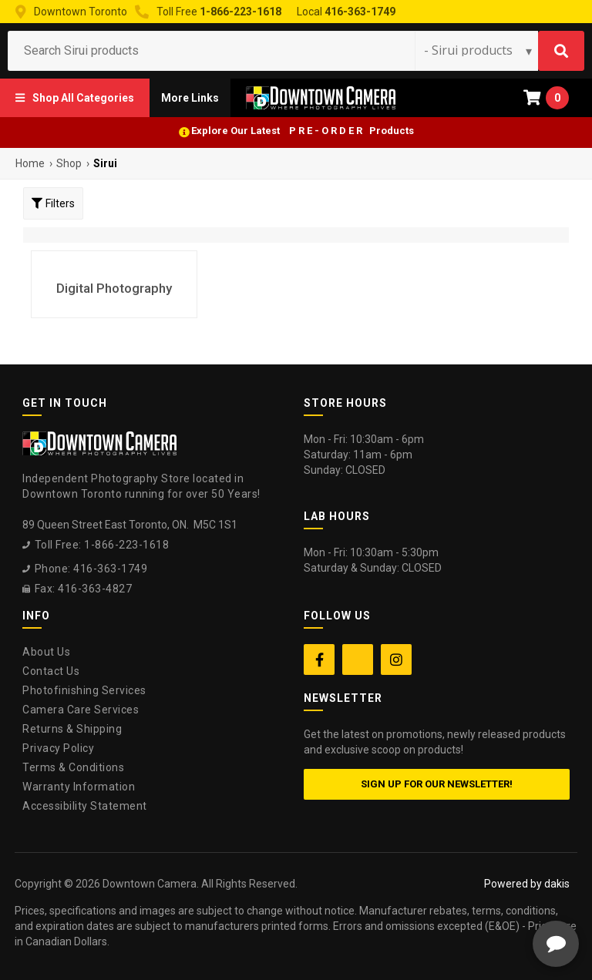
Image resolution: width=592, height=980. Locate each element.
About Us (46, 652)
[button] (75, 98)
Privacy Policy (58, 748)
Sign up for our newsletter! (437, 784)
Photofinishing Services (84, 690)
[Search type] (478, 50)
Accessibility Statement (84, 806)
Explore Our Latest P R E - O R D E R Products (302, 130)
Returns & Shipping (72, 729)
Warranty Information (78, 786)
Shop (69, 163)
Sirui (105, 163)
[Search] (561, 51)
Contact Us (50, 671)
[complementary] (480, 895)
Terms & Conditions (73, 767)
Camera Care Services (80, 709)
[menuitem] (75, 97)
